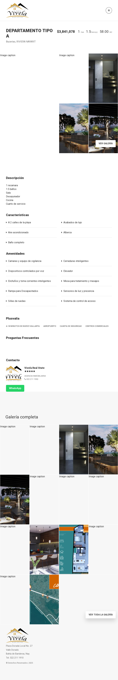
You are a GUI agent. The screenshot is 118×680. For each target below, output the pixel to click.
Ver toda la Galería (101, 614)
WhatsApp (15, 388)
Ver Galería (106, 143)
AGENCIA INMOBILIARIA (35, 376)
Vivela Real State (34, 367)
